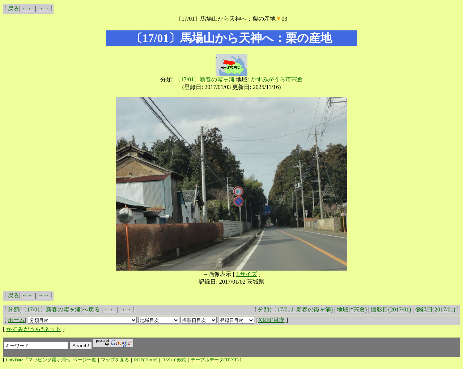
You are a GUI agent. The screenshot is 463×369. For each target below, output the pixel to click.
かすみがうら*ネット (33, 329)
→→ (43, 8)
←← (28, 8)
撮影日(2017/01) (391, 309)
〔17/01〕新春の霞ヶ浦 (204, 79)
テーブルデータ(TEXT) (215, 359)
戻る (13, 8)
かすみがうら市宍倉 (277, 79)
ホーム (16, 320)
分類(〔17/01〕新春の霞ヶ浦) (295, 309)
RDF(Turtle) (145, 359)
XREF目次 (271, 320)
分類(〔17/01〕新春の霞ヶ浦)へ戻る (54, 309)
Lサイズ (246, 274)
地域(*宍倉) (352, 309)
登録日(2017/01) (435, 309)
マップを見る (115, 359)
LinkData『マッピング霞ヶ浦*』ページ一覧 (51, 359)
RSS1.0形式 (174, 359)
